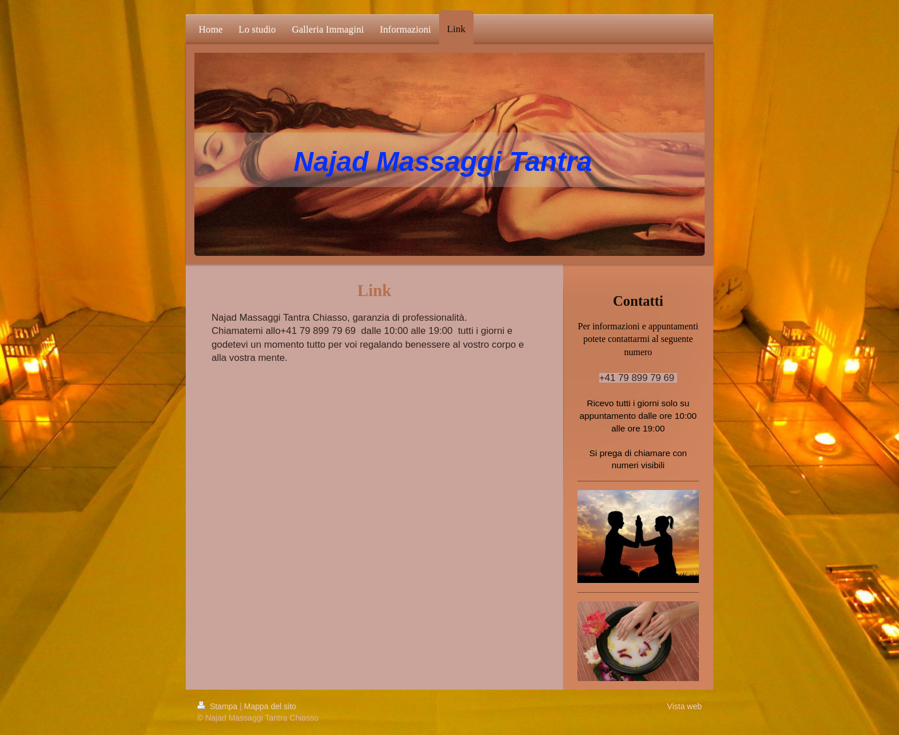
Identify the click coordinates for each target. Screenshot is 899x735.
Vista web (684, 706)
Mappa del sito (270, 706)
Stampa (218, 706)
